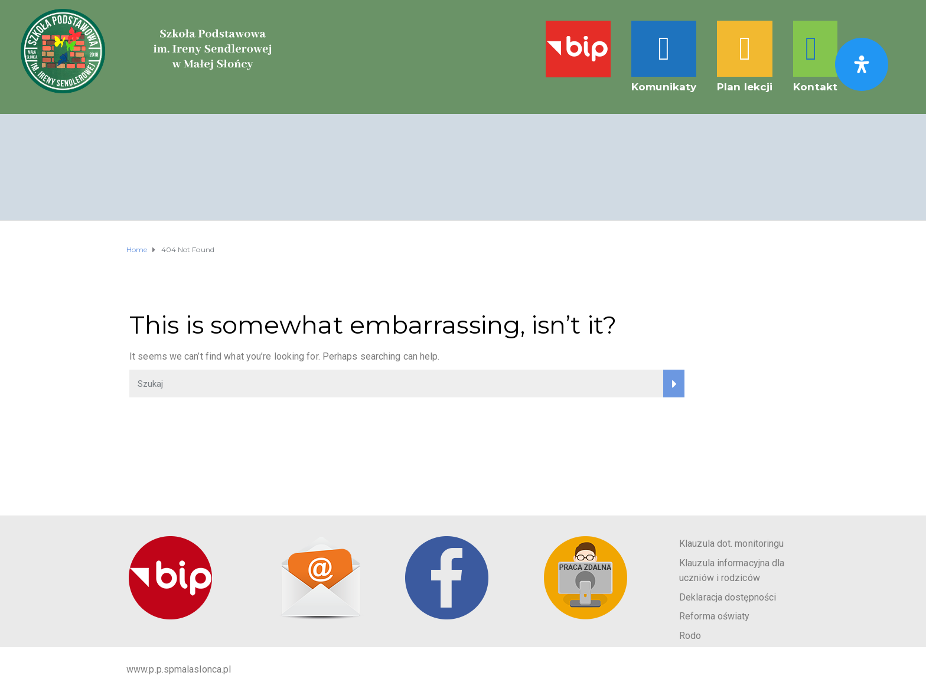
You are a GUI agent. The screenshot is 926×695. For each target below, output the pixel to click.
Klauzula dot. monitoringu (731, 543)
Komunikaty (663, 87)
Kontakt (815, 87)
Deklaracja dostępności (727, 597)
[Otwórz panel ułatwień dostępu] (861, 64)
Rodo (690, 635)
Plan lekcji (744, 87)
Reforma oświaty (714, 616)
